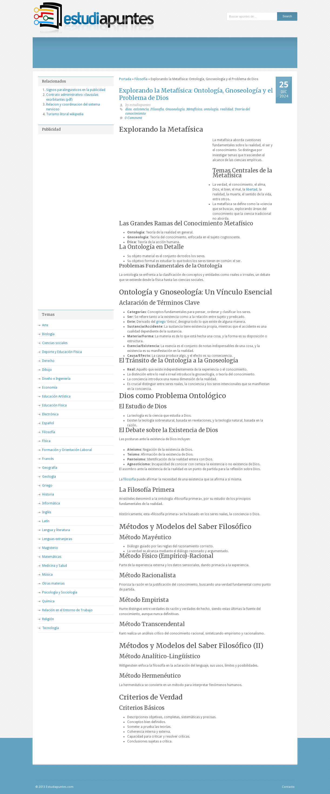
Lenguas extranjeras (57, 539)
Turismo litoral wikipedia (64, 114)
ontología (211, 109)
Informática (51, 503)
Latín (45, 521)
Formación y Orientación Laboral (67, 450)
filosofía (129, 479)
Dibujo (47, 370)
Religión (48, 619)
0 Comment (133, 118)
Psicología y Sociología (59, 592)
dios (128, 109)
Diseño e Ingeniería (56, 379)
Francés (48, 459)
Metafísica (194, 109)
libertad (251, 189)
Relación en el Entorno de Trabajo (67, 610)
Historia (48, 494)
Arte (45, 325)
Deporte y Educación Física (62, 352)
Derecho (48, 361)
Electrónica (50, 414)
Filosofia (157, 109)
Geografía (49, 468)
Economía (49, 387)
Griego (47, 485)
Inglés (46, 512)
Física (46, 441)
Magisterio (50, 548)
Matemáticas (51, 557)
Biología (48, 334)
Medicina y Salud (54, 566)
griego (161, 322)
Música (47, 574)
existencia (141, 109)
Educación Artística (56, 396)
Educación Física (54, 405)
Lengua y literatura (56, 530)
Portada (125, 79)
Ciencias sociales (55, 343)
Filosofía (140, 79)
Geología (49, 477)
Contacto (288, 787)
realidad (226, 109)
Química (48, 601)
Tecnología (50, 628)
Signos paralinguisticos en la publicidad (75, 90)
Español (48, 423)
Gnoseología (175, 109)
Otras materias (53, 583)
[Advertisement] (165, 52)
